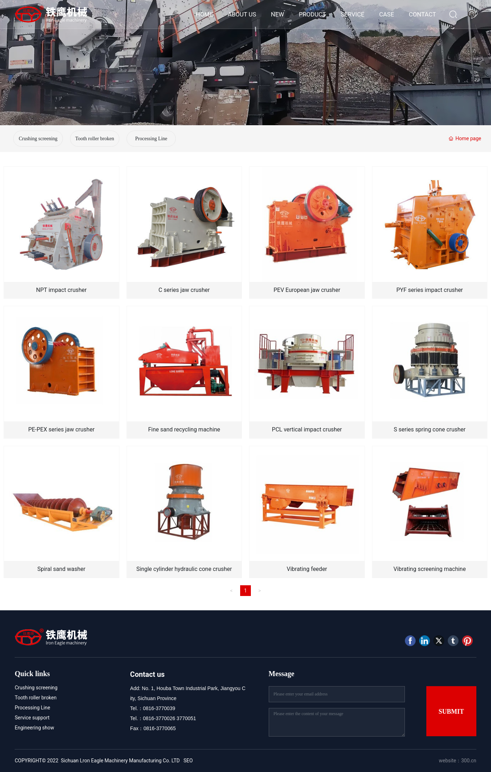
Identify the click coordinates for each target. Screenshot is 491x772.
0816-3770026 (159, 718)
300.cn (468, 760)
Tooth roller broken (94, 138)
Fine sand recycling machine (184, 429)
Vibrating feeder (307, 569)
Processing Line (151, 138)
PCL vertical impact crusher (307, 429)
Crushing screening (38, 138)
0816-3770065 (159, 728)
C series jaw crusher (184, 290)
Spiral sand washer (61, 569)
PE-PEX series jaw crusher (61, 429)
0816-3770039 (159, 708)
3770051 (186, 718)
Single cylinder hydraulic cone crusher (184, 569)
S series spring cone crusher (430, 429)
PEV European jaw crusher (306, 290)
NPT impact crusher (61, 290)
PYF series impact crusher (429, 290)
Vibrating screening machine (429, 569)
